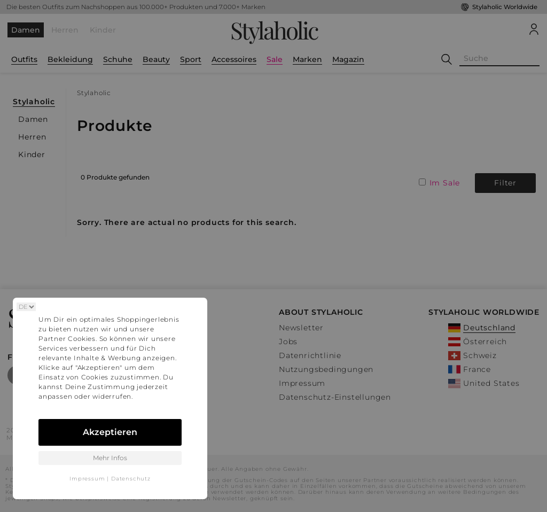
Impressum (87, 478)
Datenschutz (131, 478)
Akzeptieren (110, 432)
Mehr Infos (110, 458)
